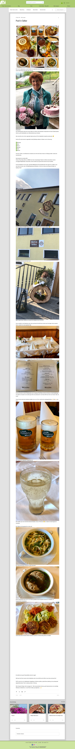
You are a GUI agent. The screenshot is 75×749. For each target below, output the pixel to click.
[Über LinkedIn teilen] (22, 691)
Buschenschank (42, 9)
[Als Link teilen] (25, 691)
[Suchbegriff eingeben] (33, 2)
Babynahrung (22, 9)
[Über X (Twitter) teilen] (19, 691)
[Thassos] (18, 709)
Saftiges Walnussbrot (34, 715)
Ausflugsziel (29, 9)
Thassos (12, 715)
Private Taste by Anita (13, 9)
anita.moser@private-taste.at (42, 746)
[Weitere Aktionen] (58, 17)
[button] (62, 3)
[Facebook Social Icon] (32, 744)
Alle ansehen (63, 701)
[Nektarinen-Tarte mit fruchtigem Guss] (56, 709)
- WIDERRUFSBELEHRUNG (42, 747)
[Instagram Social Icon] (36, 744)
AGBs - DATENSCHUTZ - (33, 747)
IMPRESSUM (37, 747)
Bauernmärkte (35, 9)
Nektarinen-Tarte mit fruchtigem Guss (56, 715)
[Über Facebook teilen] (16, 691)
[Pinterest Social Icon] (34, 744)
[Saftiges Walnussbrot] (37, 709)
